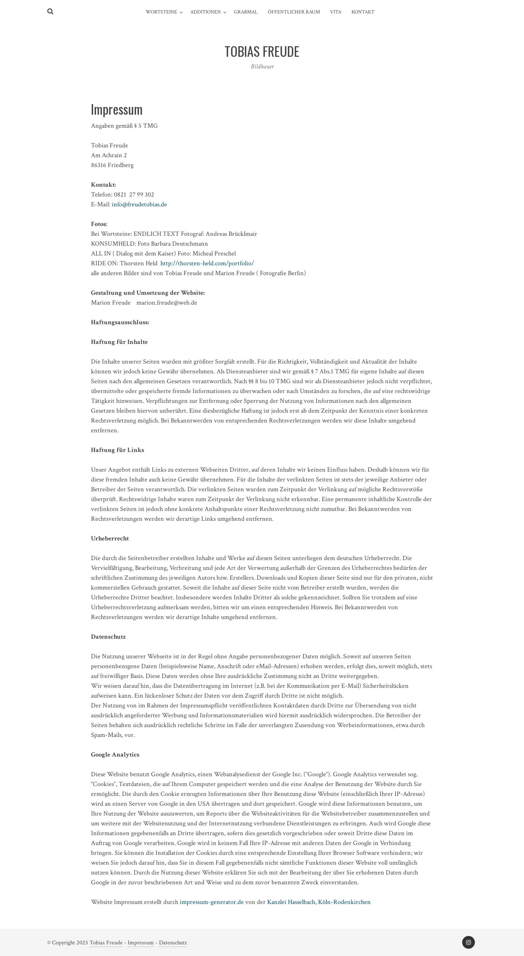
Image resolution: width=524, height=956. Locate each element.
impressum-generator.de (212, 902)
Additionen (205, 12)
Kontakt (363, 12)
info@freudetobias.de (139, 204)
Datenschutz (173, 943)
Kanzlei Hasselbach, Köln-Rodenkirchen (319, 902)
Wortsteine (161, 12)
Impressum (141, 943)
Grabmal (246, 12)
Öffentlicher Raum (294, 12)
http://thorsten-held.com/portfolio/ (207, 263)
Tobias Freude (106, 943)
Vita (335, 12)
